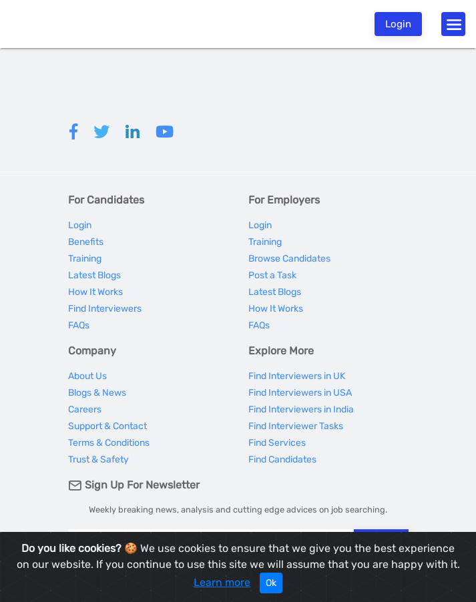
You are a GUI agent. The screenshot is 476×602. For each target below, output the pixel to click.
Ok (271, 583)
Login (398, 24)
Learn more (222, 582)
